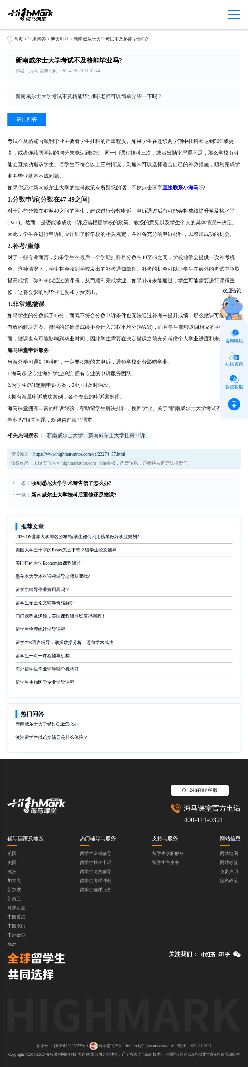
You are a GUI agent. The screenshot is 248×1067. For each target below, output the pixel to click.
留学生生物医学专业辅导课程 (45, 682)
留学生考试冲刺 (95, 880)
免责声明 (229, 871)
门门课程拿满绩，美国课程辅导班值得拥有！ (61, 616)
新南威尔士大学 (65, 435)
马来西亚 (16, 907)
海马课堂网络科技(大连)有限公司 (74, 1054)
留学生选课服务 (95, 889)
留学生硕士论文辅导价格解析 (45, 602)
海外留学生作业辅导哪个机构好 (47, 669)
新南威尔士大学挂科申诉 (116, 435)
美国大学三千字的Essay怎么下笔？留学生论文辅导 (66, 550)
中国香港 (16, 916)
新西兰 (14, 898)
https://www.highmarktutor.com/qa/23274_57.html (79, 454)
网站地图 (229, 853)
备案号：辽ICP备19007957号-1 (62, 1045)
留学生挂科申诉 (95, 862)
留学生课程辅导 (95, 853)
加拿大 (14, 880)
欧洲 (11, 943)
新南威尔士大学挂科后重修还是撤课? (74, 495)
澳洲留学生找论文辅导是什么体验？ (52, 737)
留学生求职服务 (168, 853)
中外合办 (16, 934)
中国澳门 (16, 925)
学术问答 (37, 39)
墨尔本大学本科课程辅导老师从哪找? (53, 576)
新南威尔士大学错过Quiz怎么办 (47, 724)
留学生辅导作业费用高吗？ (43, 589)
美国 (11, 862)
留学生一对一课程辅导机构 (43, 655)
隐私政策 (229, 880)
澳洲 (11, 871)
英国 (11, 853)
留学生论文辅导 (95, 871)
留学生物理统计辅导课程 (40, 629)
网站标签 (229, 862)
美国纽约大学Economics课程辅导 (48, 563)
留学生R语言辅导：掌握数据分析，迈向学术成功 (64, 642)
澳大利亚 (60, 39)
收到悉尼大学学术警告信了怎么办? (71, 483)
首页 (18, 39)
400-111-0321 (203, 820)
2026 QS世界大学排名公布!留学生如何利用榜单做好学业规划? (77, 536)
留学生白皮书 (165, 862)
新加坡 (14, 889)
